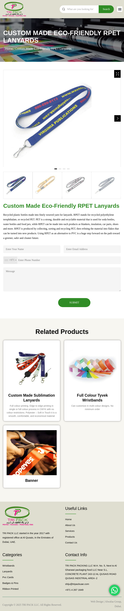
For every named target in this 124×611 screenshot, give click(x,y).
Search (106, 9)
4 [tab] (68, 169)
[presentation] (27, 302)
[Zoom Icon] (117, 74)
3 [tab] (64, 169)
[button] (119, 9)
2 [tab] (60, 169)
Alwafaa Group (113, 601)
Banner (31, 480)
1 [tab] (55, 169)
